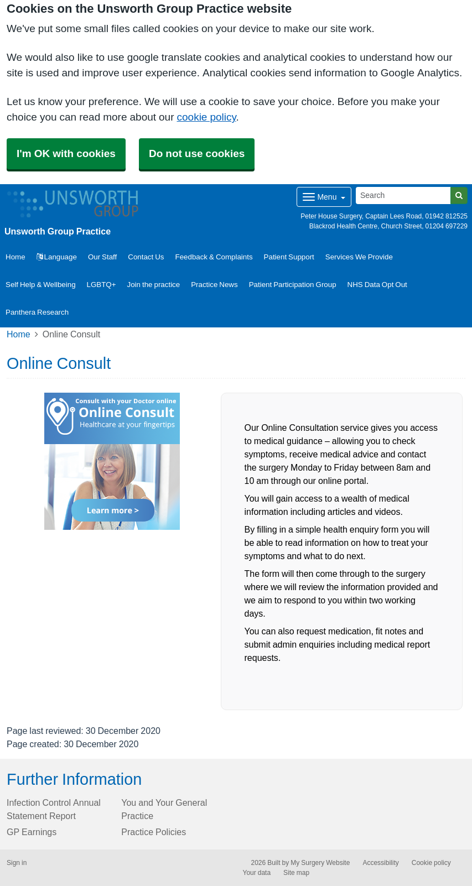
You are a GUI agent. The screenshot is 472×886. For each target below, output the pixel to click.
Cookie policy (431, 862)
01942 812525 (447, 216)
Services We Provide (359, 256)
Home (18, 334)
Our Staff (102, 256)
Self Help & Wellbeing (41, 284)
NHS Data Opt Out (377, 284)
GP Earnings (31, 831)
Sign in (17, 862)
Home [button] (15, 256)
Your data (257, 872)
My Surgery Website (320, 862)
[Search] (403, 195)
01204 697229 (447, 226)
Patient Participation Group (292, 284)
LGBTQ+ (101, 284)
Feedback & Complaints (214, 256)
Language (57, 256)
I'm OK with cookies (66, 153)
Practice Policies (153, 831)
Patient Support (289, 256)
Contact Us (146, 256)
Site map (296, 872)
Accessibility (380, 862)
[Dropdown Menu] (324, 197)
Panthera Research (37, 312)
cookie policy (206, 117)
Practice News (214, 284)
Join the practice (153, 284)
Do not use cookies (197, 153)
